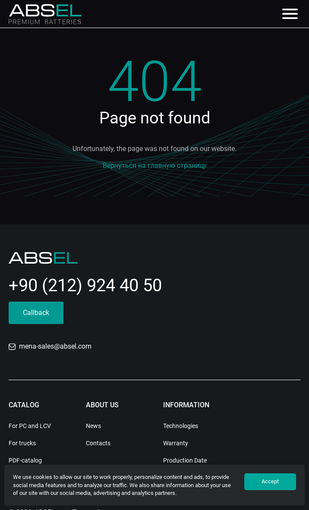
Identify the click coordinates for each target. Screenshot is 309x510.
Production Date (185, 460)
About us (102, 405)
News (93, 425)
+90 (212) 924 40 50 (85, 285)
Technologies (180, 425)
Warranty (175, 443)
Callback (36, 313)
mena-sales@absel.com (50, 346)
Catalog (24, 405)
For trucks (22, 443)
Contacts (98, 443)
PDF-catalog (25, 460)
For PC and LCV (30, 425)
